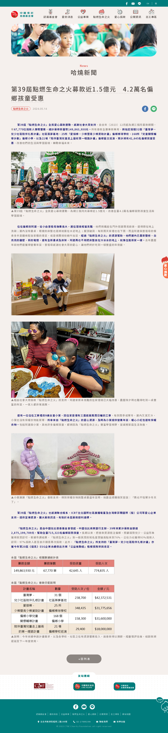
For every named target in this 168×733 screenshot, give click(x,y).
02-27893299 (82, 721)
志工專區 (151, 14)
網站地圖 (126, 714)
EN (148, 3)
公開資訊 (135, 14)
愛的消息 (67, 14)
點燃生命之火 (101, 14)
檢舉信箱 (119, 721)
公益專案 (83, 14)
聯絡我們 (102, 721)
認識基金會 (50, 14)
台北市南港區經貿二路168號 (52, 721)
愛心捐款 (120, 14)
